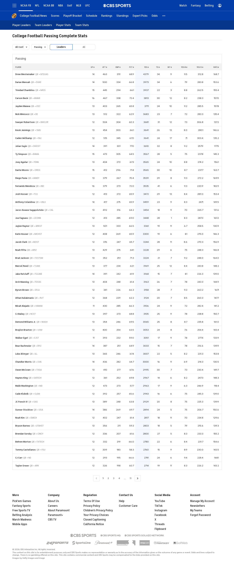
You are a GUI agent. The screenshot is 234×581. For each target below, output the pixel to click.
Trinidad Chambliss (24, 90)
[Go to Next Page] (138, 478)
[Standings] (122, 15)
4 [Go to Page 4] (119, 478)
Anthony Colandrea (25, 202)
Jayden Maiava (22, 106)
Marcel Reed (21, 265)
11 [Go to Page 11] (130, 478)
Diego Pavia (21, 178)
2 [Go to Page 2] (108, 478)
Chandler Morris (23, 361)
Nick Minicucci (22, 114)
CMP (117, 67)
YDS (146, 67)
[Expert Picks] (140, 15)
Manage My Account (202, 501)
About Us (53, 501)
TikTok (158, 506)
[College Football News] (33, 15)
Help (121, 501)
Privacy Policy (91, 506)
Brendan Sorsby (23, 433)
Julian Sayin (21, 146)
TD (158, 67)
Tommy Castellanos (25, 449)
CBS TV (52, 519)
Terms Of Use (91, 501)
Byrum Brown (22, 289)
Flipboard (160, 529)
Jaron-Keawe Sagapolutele (29, 210)
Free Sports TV (21, 510)
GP (92, 67)
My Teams (196, 510)
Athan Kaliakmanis (24, 297)
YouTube (160, 501)
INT (170, 67)
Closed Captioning (94, 519)
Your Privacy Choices (96, 515)
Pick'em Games (21, 501)
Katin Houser (21, 234)
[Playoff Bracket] (72, 15)
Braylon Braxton (23, 329)
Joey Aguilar (21, 162)
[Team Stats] (82, 25)
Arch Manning (22, 281)
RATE (216, 67)
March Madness (21, 519)
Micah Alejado (22, 305)
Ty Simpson (21, 154)
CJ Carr (18, 457)
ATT (104, 67)
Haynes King (21, 377)
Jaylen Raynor (22, 226)
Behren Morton (23, 441)
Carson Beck (21, 98)
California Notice (93, 524)
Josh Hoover (21, 194)
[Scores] (55, 15)
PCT (131, 67)
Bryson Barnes (22, 425)
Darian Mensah (22, 82)
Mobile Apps (19, 524)
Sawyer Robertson (25, 122)
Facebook (160, 515)
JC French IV (21, 401)
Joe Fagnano (21, 218)
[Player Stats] (63, 25)
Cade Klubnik (22, 393)
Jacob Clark (21, 242)
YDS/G (200, 67)
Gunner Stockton (24, 409)
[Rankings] (106, 15)
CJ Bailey (19, 313)
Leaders (61, 47)
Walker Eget (21, 337)
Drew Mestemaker (24, 74)
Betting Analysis (22, 515)
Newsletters (197, 506)
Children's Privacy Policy (98, 510)
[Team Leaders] (43, 25)
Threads (160, 524)
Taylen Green (22, 465)
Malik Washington (24, 385)
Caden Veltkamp (23, 138)
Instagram (161, 510)
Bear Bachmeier (23, 345)
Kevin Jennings (22, 130)
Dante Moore (22, 170)
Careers (53, 506)
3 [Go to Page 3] (113, 478)
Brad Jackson (22, 258)
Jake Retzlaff (22, 273)
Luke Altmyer (22, 353)
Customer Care (128, 506)
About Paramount (59, 510)
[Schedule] (91, 15)
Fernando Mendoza (25, 186)
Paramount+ (55, 515)
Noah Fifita (20, 250)
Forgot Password (200, 515)
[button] (164, 15)
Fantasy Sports (21, 506)
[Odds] (155, 15)
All (84, 47)
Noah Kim (20, 417)
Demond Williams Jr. (25, 321)
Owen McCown (23, 369)
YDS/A (184, 67)
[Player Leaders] (21, 25)
